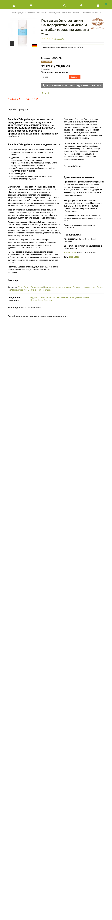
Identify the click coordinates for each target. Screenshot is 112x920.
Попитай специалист (91, 85)
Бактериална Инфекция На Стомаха (72, 297)
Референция (47, 58)
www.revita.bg (70, 253)
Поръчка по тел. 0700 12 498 (59, 85)
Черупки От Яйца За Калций (42, 297)
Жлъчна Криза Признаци (41, 300)
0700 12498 (74, 257)
